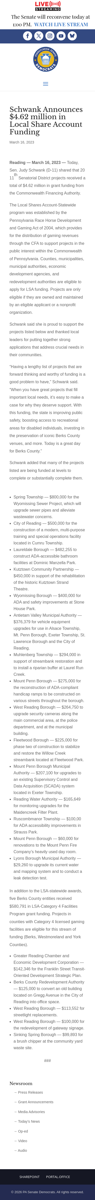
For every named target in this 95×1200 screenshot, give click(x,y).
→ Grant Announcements (33, 1102)
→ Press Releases (28, 1092)
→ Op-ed (21, 1131)
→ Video (20, 1141)
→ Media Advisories (29, 1112)
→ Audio (20, 1150)
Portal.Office (58, 1176)
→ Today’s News (27, 1121)
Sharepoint (30, 1176)
